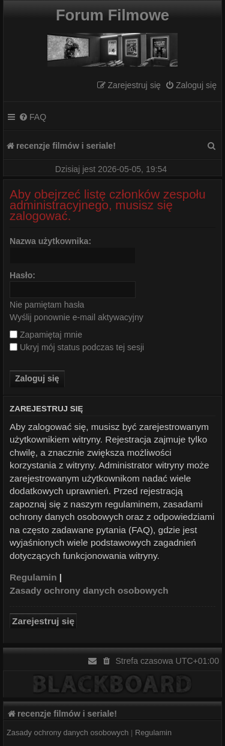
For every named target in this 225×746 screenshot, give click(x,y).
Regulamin (33, 577)
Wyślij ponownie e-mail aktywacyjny (76, 317)
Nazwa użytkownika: (50, 241)
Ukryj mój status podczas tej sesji (77, 347)
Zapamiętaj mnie (46, 334)
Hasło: (22, 275)
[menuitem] (191, 85)
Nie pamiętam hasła (47, 304)
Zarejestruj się (43, 621)
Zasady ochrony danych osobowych (89, 590)
